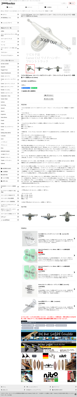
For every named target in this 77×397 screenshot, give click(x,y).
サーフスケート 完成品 (28, 325)
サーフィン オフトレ (27, 328)
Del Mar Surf (50, 325)
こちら (10, 395)
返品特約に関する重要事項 (28, 91)
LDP (37, 328)
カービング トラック (61, 325)
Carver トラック (40, 325)
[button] (67, 7)
